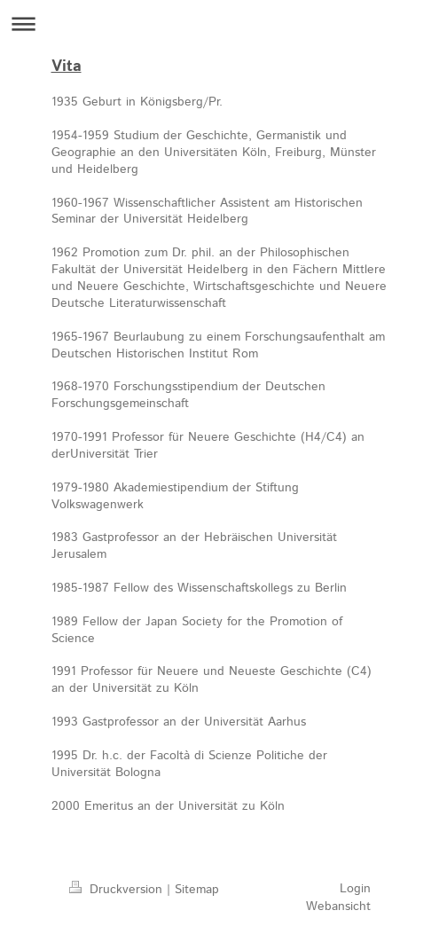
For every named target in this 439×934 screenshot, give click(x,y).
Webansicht (338, 906)
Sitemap (197, 890)
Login (355, 889)
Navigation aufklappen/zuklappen (219, 23)
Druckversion (118, 890)
